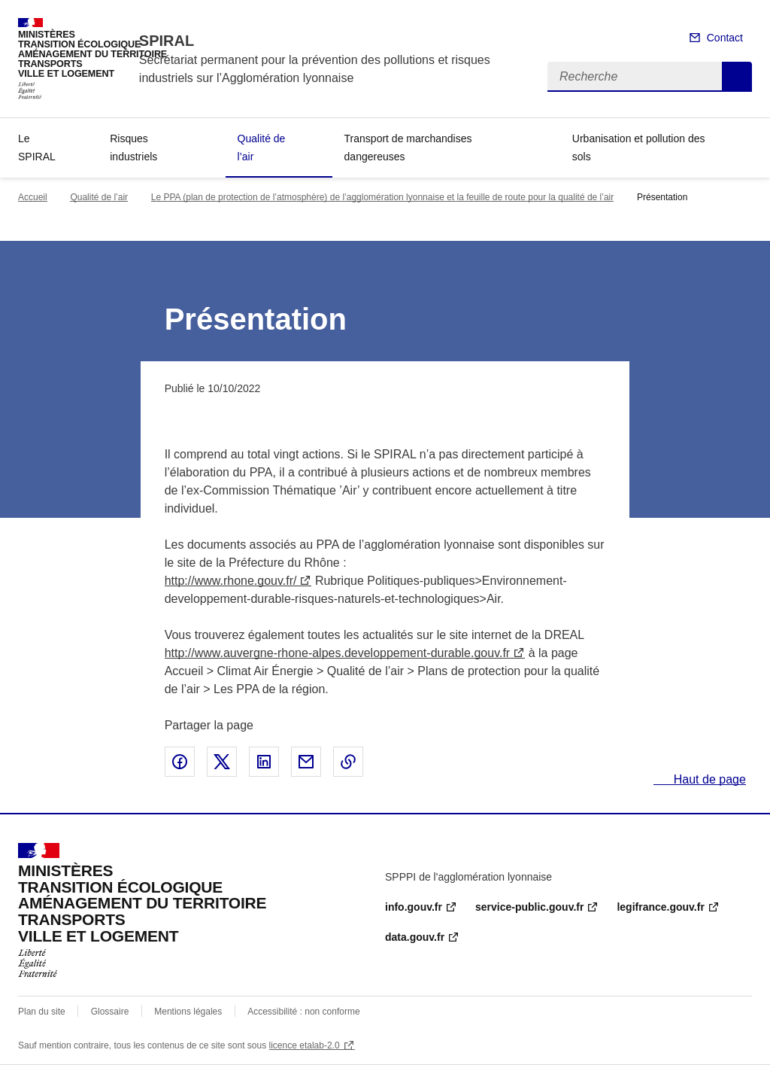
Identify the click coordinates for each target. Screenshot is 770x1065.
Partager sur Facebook (180, 762)
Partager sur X (222, 762)
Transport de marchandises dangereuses (408, 147)
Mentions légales (188, 1011)
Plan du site (41, 1011)
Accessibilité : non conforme (303, 1011)
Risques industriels (133, 147)
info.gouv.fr (413, 907)
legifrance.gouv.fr (660, 907)
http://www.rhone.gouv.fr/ (231, 580)
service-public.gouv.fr (529, 907)
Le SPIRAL (37, 147)
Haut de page (708, 779)
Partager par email (306, 762)
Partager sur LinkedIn (264, 762)
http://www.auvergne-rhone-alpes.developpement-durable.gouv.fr (338, 653)
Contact (725, 38)
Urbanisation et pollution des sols (638, 147)
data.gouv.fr (414, 937)
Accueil (32, 197)
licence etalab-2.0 (304, 1045)
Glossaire (110, 1011)
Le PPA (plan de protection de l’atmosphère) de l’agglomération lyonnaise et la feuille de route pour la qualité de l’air (382, 197)
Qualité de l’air (262, 147)
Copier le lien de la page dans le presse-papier (348, 762)
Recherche (737, 77)
